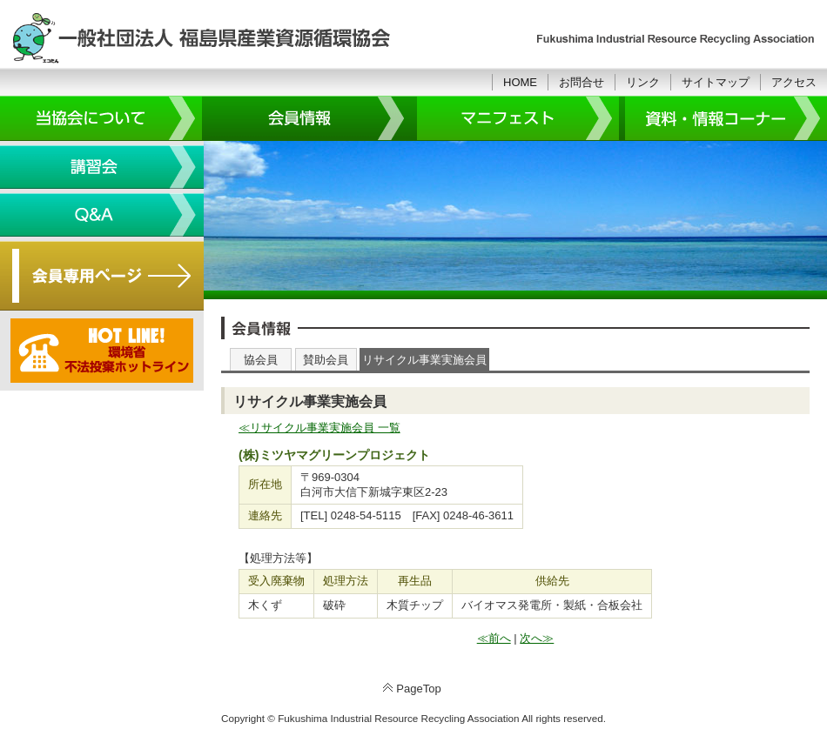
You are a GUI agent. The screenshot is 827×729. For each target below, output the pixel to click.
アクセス (794, 82)
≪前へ (494, 638)
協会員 (261, 359)
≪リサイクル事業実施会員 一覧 (319, 427)
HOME (520, 82)
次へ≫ (537, 638)
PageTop (418, 688)
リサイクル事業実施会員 (424, 359)
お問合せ (581, 82)
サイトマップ (716, 82)
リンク (643, 82)
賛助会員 (325, 359)
